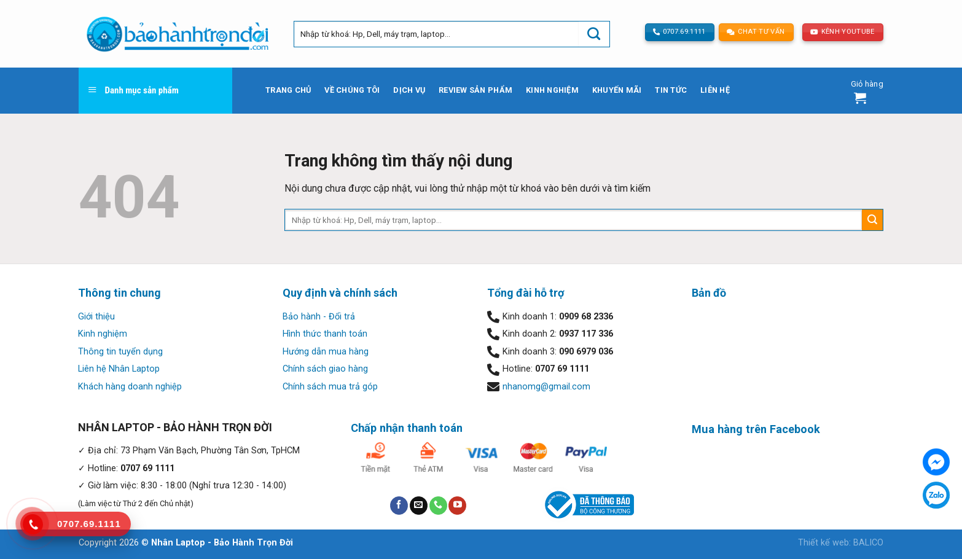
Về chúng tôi (352, 90)
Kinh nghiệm (552, 90)
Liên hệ (715, 90)
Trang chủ (288, 90)
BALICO (868, 543)
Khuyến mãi (617, 90)
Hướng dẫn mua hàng (326, 351)
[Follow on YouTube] (457, 505)
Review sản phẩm (475, 90)
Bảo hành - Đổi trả (319, 316)
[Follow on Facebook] (399, 505)
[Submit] (594, 34)
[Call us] (438, 505)
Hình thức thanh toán (325, 334)
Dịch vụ (409, 90)
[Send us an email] (419, 505)
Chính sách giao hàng (325, 369)
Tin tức (671, 90)
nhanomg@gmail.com (546, 386)
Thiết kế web (823, 543)
